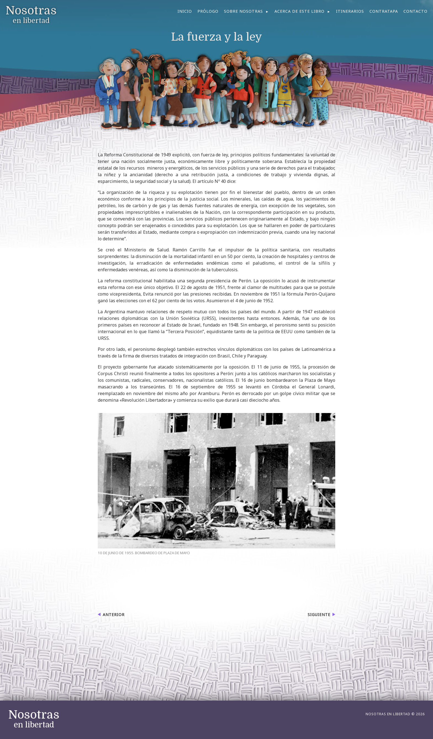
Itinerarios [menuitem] (350, 11)
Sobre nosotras (243, 11)
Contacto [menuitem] (415, 11)
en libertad (33, 719)
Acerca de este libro (299, 11)
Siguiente (319, 614)
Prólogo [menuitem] (207, 11)
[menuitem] (246, 11)
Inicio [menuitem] (185, 11)
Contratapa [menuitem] (383, 11)
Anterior (114, 614)
